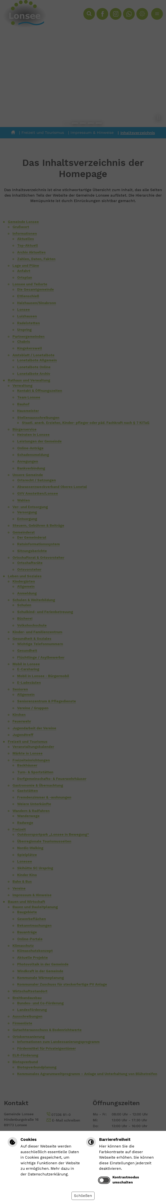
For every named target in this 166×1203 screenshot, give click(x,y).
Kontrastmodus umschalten (125, 1179)
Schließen (83, 1195)
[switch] (104, 1180)
